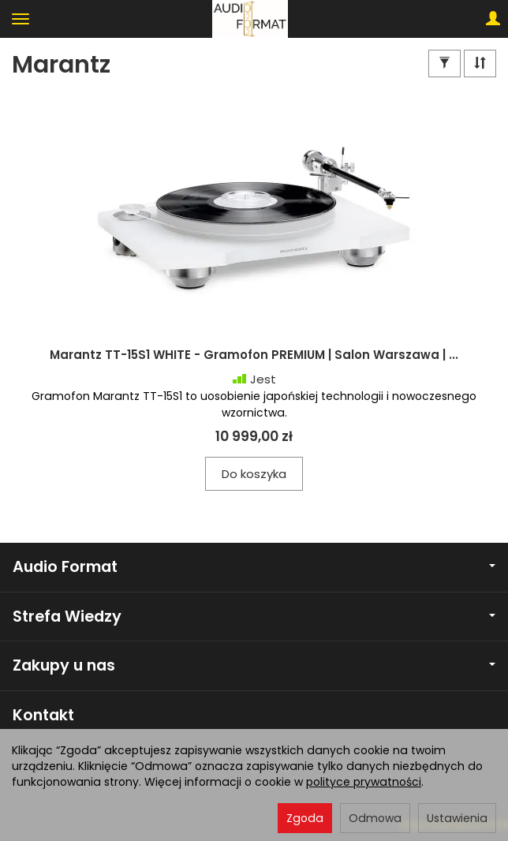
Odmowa (375, 818)
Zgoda (304, 818)
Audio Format (254, 566)
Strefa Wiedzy (254, 616)
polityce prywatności (363, 782)
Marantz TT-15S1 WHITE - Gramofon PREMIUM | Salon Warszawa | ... (254, 354)
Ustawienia (457, 818)
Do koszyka (254, 473)
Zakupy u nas (254, 665)
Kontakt (43, 715)
